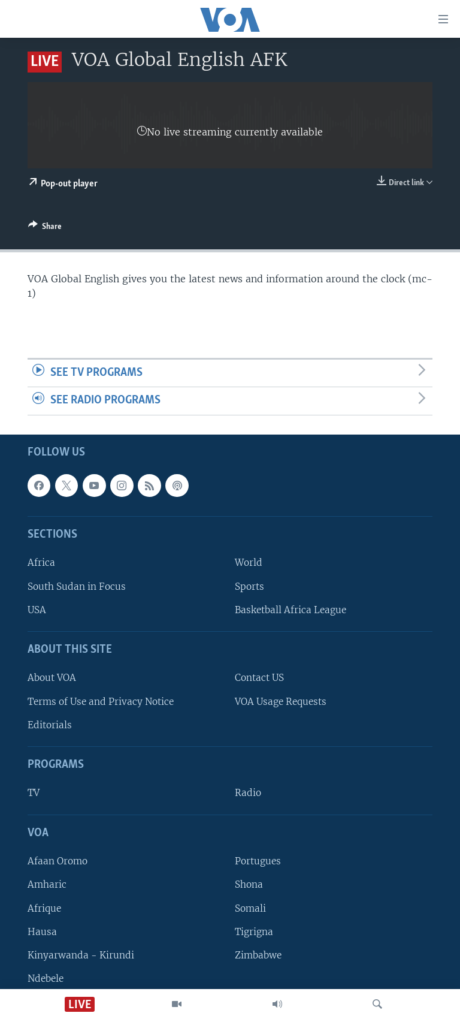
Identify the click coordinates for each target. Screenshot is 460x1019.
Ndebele (45, 978)
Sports (249, 586)
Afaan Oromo (57, 861)
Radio (248, 792)
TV (34, 792)
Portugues (258, 861)
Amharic (47, 884)
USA (37, 610)
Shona (249, 884)
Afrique (44, 908)
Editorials (50, 725)
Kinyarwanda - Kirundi (81, 955)
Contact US (259, 677)
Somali (250, 908)
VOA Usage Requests (280, 701)
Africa (41, 562)
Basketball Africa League (290, 610)
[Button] (45, 228)
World (248, 562)
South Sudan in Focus (77, 586)
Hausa (42, 931)
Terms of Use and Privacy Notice (101, 701)
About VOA (52, 677)
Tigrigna (254, 931)
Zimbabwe (258, 955)
